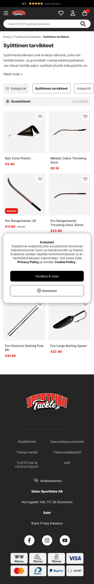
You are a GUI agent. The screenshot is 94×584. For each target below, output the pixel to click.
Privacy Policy (28, 262)
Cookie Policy (65, 262)
